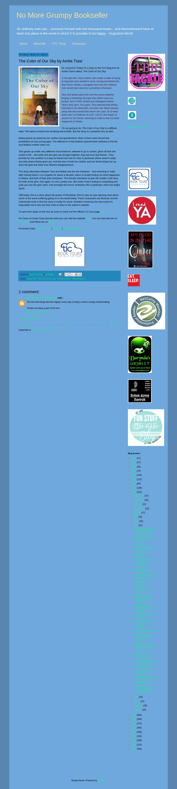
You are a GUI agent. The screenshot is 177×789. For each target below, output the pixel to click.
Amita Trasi (32, 279)
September (139, 508)
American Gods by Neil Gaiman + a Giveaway (142, 561)
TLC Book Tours (64, 279)
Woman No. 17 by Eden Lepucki (142, 569)
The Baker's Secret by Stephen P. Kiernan (144, 576)
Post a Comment (31, 318)
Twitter (52, 221)
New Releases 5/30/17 (140, 553)
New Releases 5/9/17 (143, 631)
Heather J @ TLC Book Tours (42, 298)
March (137, 701)
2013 (134, 727)
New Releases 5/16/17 (140, 583)
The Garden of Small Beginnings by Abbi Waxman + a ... (144, 680)
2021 (134, 475)
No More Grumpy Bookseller (62, 15)
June (136, 521)
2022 (134, 471)
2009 (134, 744)
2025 (134, 458)
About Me (40, 43)
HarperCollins (43, 228)
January (138, 710)
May (136, 525)
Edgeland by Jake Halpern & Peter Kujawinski (142, 598)
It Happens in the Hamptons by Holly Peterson (143, 608)
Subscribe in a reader (138, 127)
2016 (134, 715)
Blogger (101, 780)
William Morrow (79, 279)
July (136, 517)
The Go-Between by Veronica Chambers (143, 624)
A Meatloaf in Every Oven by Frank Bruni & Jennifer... (143, 689)
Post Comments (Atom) (43, 330)
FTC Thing (59, 43)
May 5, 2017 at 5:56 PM (38, 312)
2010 (134, 740)
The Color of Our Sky (47, 279)
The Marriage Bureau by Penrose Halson (143, 662)
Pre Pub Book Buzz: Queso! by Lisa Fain (143, 638)
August (137, 512)
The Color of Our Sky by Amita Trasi (143, 655)
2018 (134, 488)
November (139, 500)
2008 (134, 749)
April (136, 697)
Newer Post (25, 325)
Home (23, 43)
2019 (134, 483)
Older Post (114, 325)
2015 (134, 719)
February (138, 705)
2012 (134, 732)
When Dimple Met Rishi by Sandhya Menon (143, 538)
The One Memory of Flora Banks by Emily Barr (143, 670)
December (139, 495)
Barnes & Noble (71, 228)
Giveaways (79, 43)
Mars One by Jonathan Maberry (143, 546)
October (138, 504)
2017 (134, 492)
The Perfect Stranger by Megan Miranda (143, 530)
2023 (134, 466)
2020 (134, 479)
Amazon (57, 228)
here (102, 211)
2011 (134, 736)
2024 (134, 462)
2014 (134, 723)
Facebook (24, 221)
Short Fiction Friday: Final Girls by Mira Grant (143, 647)
